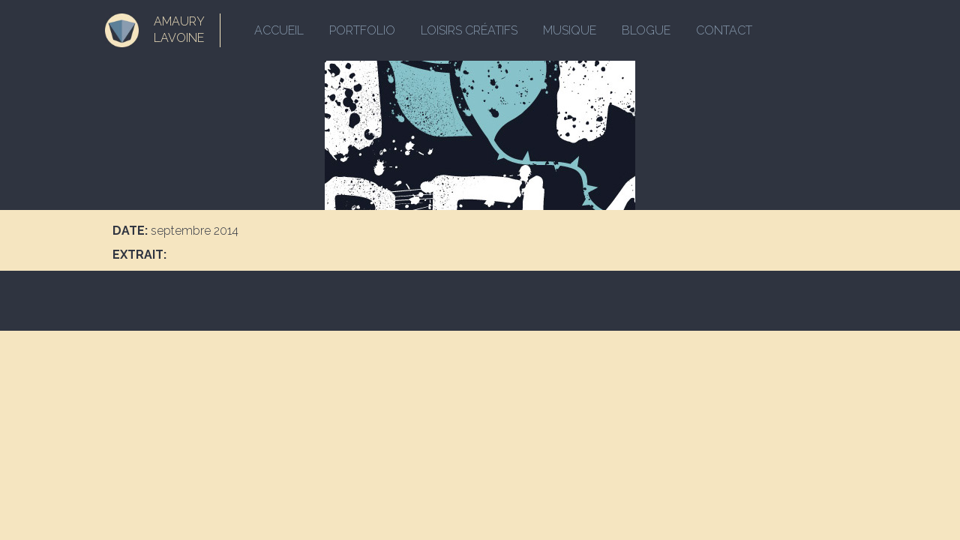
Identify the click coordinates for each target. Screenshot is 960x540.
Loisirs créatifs (469, 30)
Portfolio (362, 30)
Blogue (646, 30)
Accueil (279, 30)
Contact (724, 30)
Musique (569, 30)
